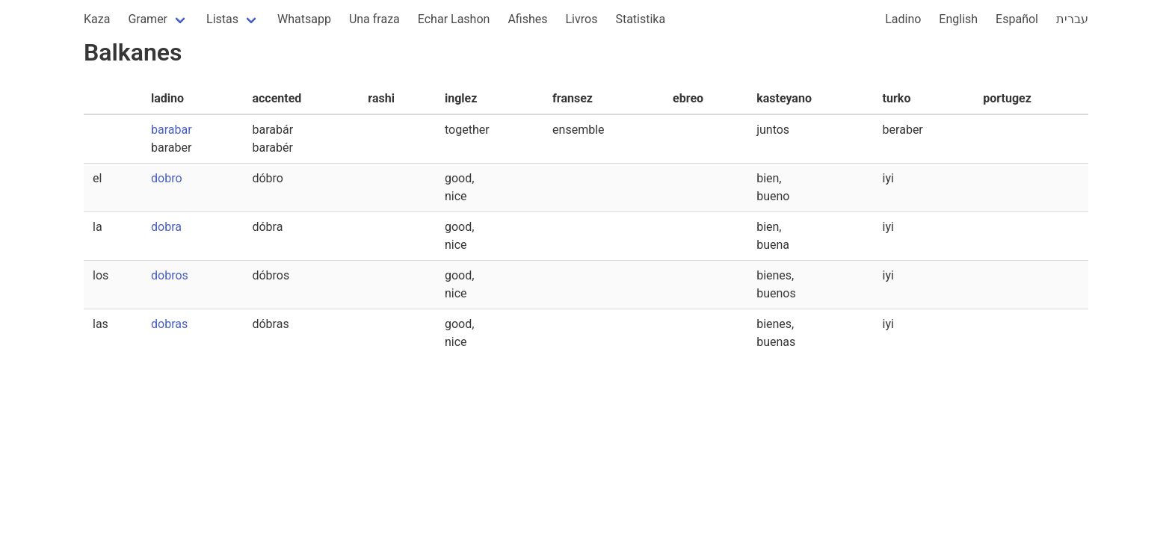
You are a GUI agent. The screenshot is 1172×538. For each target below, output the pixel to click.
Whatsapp (304, 19)
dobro (166, 178)
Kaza (97, 19)
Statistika (640, 19)
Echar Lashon (454, 19)
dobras (169, 324)
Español (1017, 19)
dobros (169, 275)
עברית (1072, 19)
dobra (166, 227)
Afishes (527, 19)
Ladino (903, 19)
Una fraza (374, 19)
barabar (171, 130)
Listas (222, 19)
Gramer (147, 19)
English (958, 19)
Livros (582, 19)
